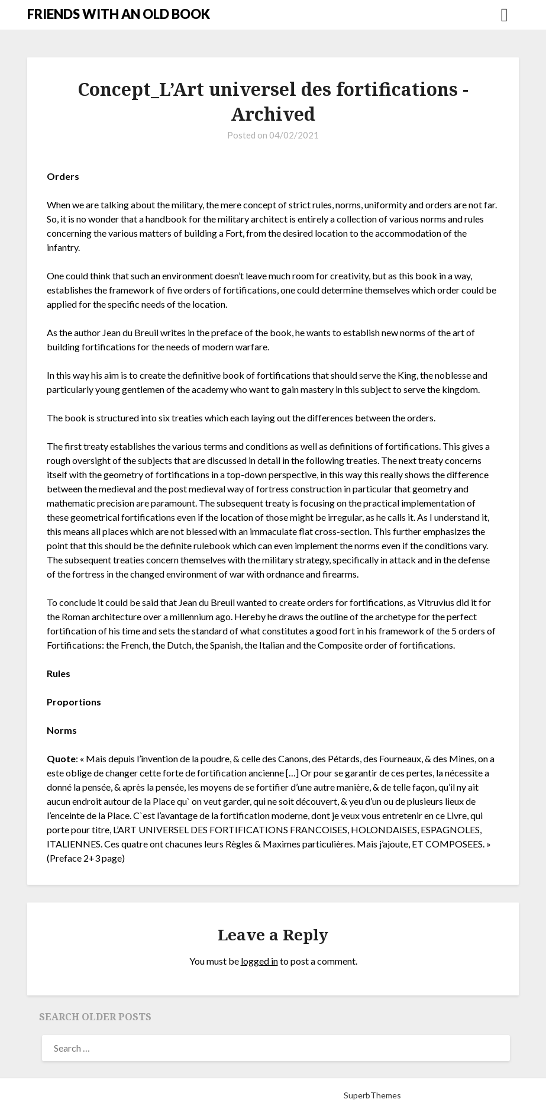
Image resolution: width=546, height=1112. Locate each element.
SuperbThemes (372, 1095)
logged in (259, 960)
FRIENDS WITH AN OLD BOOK (118, 14)
